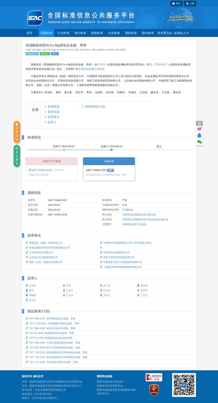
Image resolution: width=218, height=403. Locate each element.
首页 (29, 33)
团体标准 (97, 33)
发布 (64, 146)
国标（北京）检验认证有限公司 (44, 262)
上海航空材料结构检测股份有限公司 (121, 267)
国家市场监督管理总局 (110, 381)
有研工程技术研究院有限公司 (117, 257)
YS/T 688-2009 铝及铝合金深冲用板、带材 (50, 328)
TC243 (101, 64)
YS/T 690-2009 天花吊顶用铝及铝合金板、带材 (53, 342)
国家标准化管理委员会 (110, 385)
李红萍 (142, 285)
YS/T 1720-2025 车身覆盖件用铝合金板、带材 (52, 323)
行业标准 (63, 33)
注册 (190, 3)
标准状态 (54, 106)
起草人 (52, 122)
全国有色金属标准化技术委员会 (139, 214)
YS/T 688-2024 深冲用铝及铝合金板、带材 (50, 318)
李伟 (30, 290)
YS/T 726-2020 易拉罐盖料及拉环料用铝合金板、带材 (56, 357)
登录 (176, 3)
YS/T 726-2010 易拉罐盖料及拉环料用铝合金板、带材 (56, 352)
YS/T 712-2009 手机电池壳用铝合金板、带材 (52, 362)
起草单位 (54, 116)
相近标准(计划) (95, 106)
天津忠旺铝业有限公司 (39, 252)
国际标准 (131, 33)
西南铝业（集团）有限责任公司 (44, 242)
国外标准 (148, 33)
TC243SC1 (160, 64)
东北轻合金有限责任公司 (115, 252)
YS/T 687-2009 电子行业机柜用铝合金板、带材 (53, 347)
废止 (159, 146)
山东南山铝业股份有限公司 (42, 257)
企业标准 (114, 33)
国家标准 (46, 33)
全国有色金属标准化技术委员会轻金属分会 (145, 219)
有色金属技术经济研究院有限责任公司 (48, 247)
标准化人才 (181, 33)
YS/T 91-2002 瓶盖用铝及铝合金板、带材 (50, 333)
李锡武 (31, 295)
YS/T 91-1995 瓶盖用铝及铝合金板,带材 (49, 338)
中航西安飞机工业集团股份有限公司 (121, 262)
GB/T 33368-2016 (41, 170)
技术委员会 (164, 33)
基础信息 (54, 111)
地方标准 (80, 33)
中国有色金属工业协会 (91, 68)
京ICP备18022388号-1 (45, 397)
